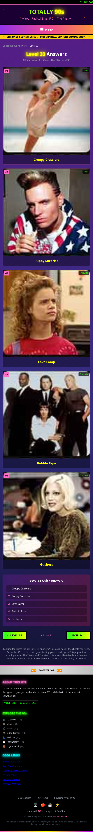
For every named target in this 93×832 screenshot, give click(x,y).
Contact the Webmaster (15, 770)
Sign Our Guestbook (13, 766)
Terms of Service (11, 779)
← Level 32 (14, 635)
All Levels (46, 635)
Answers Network (12, 783)
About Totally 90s (11, 761)
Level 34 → (78, 635)
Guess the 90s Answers (15, 45)
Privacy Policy (10, 774)
